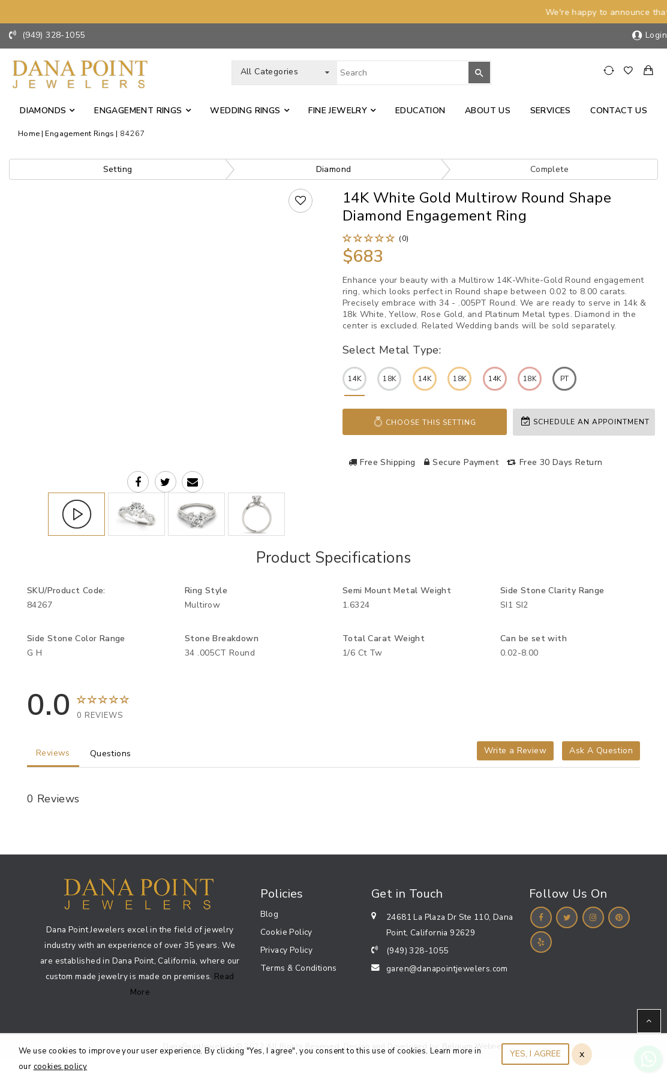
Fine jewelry (337, 110)
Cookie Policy (286, 932)
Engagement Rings (138, 110)
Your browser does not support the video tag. (165, 280)
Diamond (333, 169)
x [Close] (581, 1054)
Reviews (53, 753)
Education (420, 110)
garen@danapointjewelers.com (447, 968)
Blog (269, 914)
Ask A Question (601, 750)
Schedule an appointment (585, 421)
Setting (118, 169)
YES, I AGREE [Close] (535, 1053)
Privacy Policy (286, 950)
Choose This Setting (424, 421)
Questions (110, 753)
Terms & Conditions (298, 968)
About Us (487, 110)
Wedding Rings (245, 110)
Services (550, 110)
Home (29, 133)
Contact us (618, 110)
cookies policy (61, 1066)
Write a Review (515, 750)
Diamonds (43, 110)
